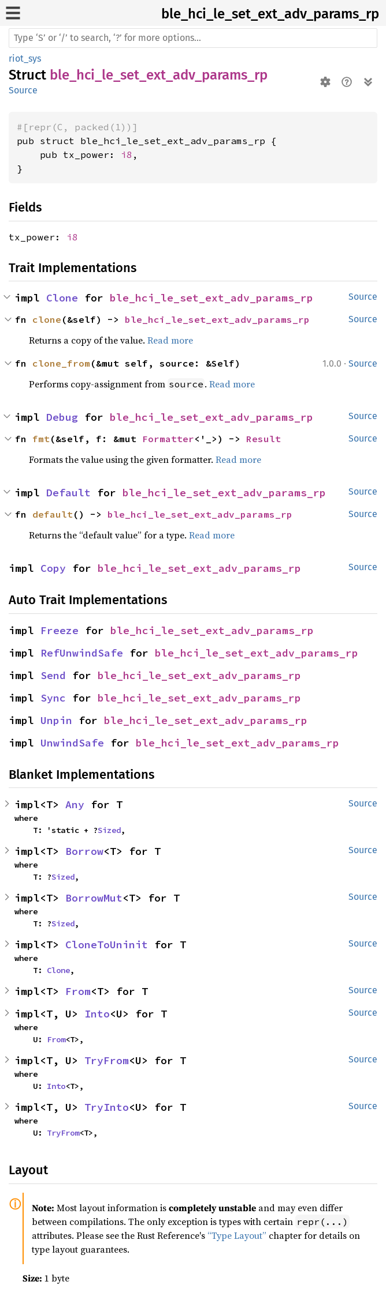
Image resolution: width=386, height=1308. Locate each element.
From (78, 991)
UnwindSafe (72, 742)
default (52, 514)
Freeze (59, 630)
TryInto (106, 1107)
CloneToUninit (106, 944)
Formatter (168, 438)
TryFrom (106, 1060)
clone (46, 319)
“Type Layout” (236, 1235)
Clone (62, 297)
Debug (62, 417)
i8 (126, 154)
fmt (41, 438)
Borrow (84, 851)
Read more (170, 340)
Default (68, 492)
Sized (109, 830)
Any (74, 804)
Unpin (56, 720)
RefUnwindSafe (81, 652)
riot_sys (25, 58)
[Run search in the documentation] (193, 38)
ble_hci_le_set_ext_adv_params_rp (270, 14)
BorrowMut (94, 897)
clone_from (61, 363)
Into (97, 1013)
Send (53, 675)
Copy (53, 568)
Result (263, 438)
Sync (53, 697)
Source (23, 90)
